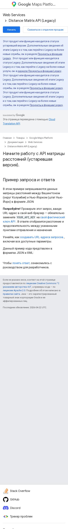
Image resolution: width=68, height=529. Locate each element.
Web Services (14, 15)
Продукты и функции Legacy (46, 88)
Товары (20, 138)
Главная (7, 138)
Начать (11, 29)
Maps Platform (37, 4)
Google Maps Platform (41, 138)
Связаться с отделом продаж (45, 29)
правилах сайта (11, 294)
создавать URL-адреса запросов (41, 237)
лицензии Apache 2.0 (14, 290)
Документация (15, 142)
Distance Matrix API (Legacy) (32, 20)
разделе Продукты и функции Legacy (39, 71)
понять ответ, (21, 263)
